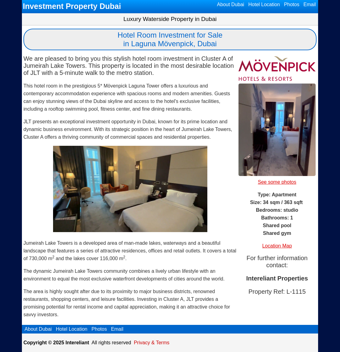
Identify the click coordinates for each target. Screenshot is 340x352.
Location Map (277, 245)
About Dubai (231, 4)
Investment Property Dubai (72, 6)
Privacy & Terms (151, 342)
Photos (292, 4)
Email (309, 4)
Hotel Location (264, 4)
